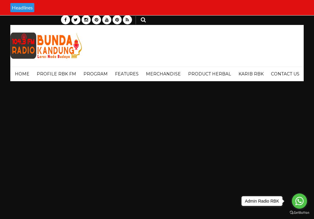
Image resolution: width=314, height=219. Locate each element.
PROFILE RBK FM (56, 74)
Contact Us (285, 74)
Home (22, 74)
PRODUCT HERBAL (209, 74)
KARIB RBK (251, 74)
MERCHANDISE (163, 74)
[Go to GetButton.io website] (299, 213)
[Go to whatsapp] (299, 201)
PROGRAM (95, 74)
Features (127, 74)
